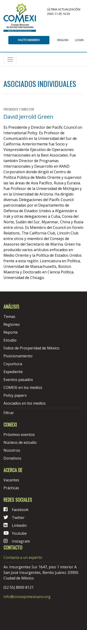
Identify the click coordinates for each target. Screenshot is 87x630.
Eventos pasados (18, 379)
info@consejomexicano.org (27, 596)
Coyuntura (12, 363)
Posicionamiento (17, 355)
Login (79, 40)
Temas (9, 316)
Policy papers (15, 395)
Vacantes (11, 480)
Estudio (9, 340)
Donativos (12, 458)
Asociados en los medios (24, 403)
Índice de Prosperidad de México (31, 348)
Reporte (10, 332)
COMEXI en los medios (22, 387)
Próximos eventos (19, 434)
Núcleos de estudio (20, 442)
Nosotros (11, 450)
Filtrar (8, 412)
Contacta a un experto (22, 557)
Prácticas (11, 487)
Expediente (13, 371)
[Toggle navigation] (10, 59)
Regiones (11, 324)
